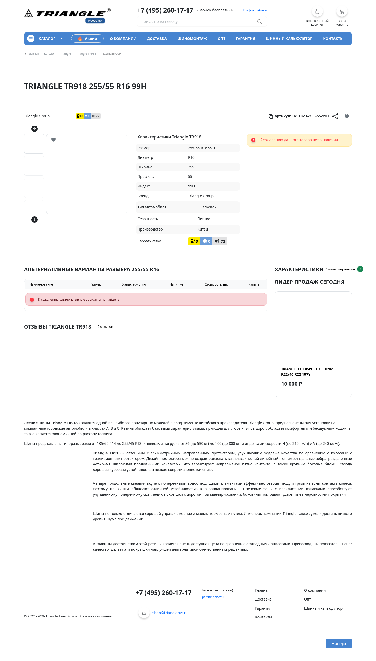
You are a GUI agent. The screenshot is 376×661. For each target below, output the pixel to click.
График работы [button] (255, 10)
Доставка (263, 599)
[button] (317, 16)
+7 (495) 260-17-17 (165, 10)
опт (222, 38)
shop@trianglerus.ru (170, 612)
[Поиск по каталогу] (259, 21)
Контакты (263, 617)
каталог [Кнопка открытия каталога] (41, 38)
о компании (123, 38)
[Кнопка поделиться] (335, 116)
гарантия (245, 38)
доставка (157, 38)
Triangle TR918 (86, 54)
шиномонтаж (192, 38)
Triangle (65, 54)
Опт (307, 599)
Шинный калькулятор (323, 608)
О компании (315, 590)
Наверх (339, 643)
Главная (33, 54)
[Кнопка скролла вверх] (34, 128)
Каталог (49, 54)
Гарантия (263, 608)
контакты (333, 38)
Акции (87, 38)
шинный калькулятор (289, 38)
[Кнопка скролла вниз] (34, 219)
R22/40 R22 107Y (307, 372)
